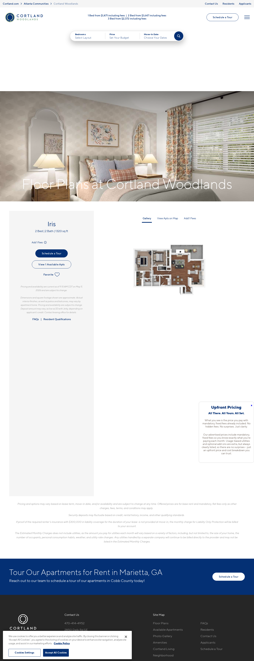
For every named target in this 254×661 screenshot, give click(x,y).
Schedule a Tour (222, 17)
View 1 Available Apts (51, 200)
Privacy (110, 628)
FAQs (35, 255)
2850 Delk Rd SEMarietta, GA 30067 (78, 568)
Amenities (160, 579)
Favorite (51, 211)
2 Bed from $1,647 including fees (147, 15)
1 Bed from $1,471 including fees (106, 15)
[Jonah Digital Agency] (236, 626)
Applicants (245, 3)
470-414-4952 (74, 559)
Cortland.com (11, 3)
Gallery (147, 154)
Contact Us (211, 3)
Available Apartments (168, 566)
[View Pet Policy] (95, 579)
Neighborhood (163, 591)
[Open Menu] (247, 17)
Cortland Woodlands (66, 3)
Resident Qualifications (57, 255)
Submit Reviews (126, 628)
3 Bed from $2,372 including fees (127, 18)
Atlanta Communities (36, 3)
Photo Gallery (162, 572)
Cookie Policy (62, 643)
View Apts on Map (167, 154)
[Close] (126, 637)
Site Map (143, 628)
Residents (228, 3)
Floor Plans (160, 559)
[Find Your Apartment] (178, 36)
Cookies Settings (24, 652)
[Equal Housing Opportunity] (66, 579)
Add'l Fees (39, 178)
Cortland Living (163, 585)
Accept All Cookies (56, 652)
